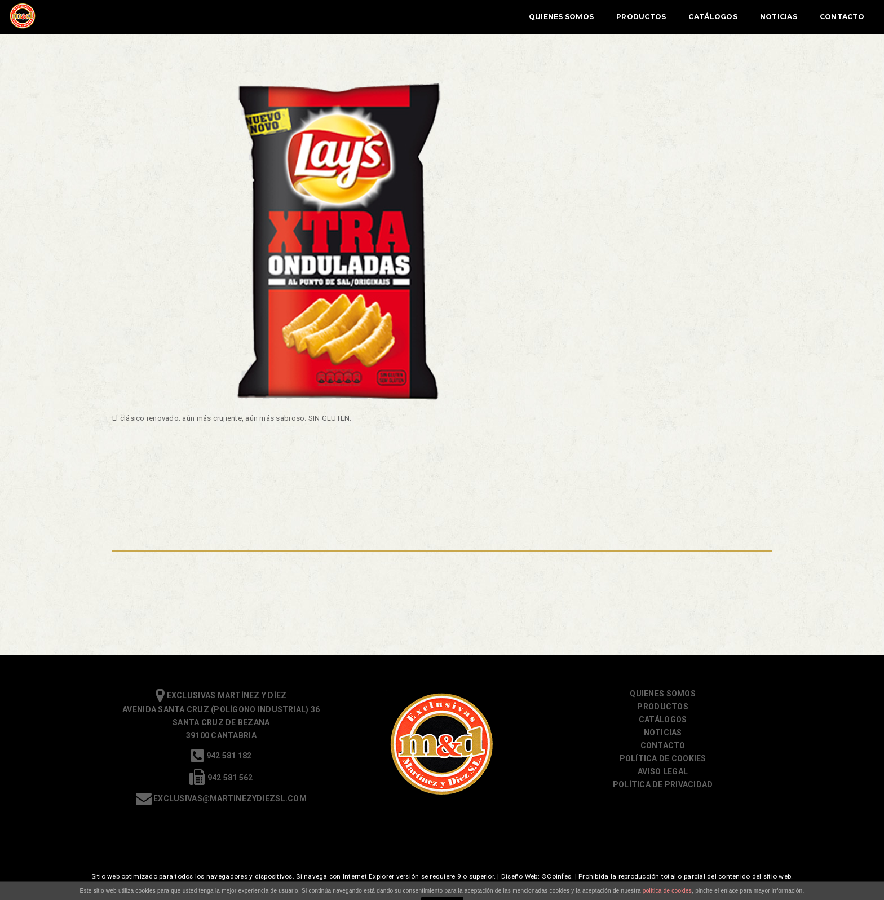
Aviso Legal (663, 771)
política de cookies (667, 891)
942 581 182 (221, 755)
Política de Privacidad (663, 784)
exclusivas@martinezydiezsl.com (221, 798)
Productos (529, 16)
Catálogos (600, 16)
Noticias (666, 16)
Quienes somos (662, 693)
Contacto (730, 16)
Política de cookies (663, 758)
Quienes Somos (449, 16)
